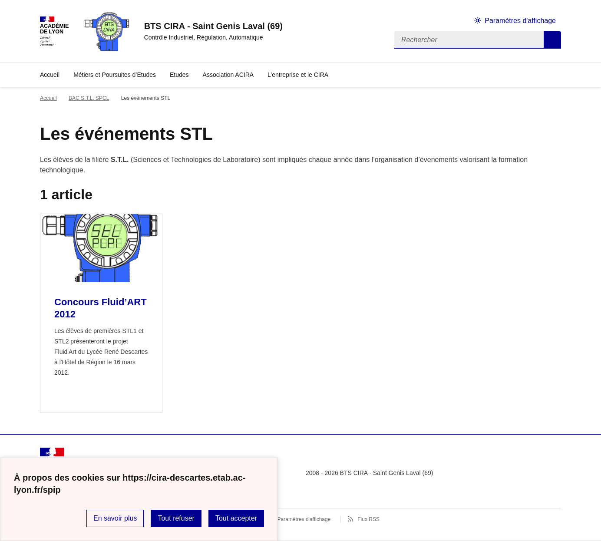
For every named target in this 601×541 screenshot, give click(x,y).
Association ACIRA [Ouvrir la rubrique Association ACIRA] (228, 74)
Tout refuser (176, 518)
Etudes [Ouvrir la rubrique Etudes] (179, 74)
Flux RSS (368, 519)
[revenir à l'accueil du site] (213, 26)
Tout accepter (236, 518)
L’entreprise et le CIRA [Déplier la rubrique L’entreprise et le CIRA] (297, 74)
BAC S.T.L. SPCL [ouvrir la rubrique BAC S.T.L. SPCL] (89, 98)
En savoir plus (115, 518)
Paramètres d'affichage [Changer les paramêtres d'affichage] (520, 20)
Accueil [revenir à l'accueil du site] (49, 74)
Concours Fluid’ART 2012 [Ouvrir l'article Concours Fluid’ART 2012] (100, 308)
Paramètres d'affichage (304, 519)
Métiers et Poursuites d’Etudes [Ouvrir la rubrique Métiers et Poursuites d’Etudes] (114, 74)
